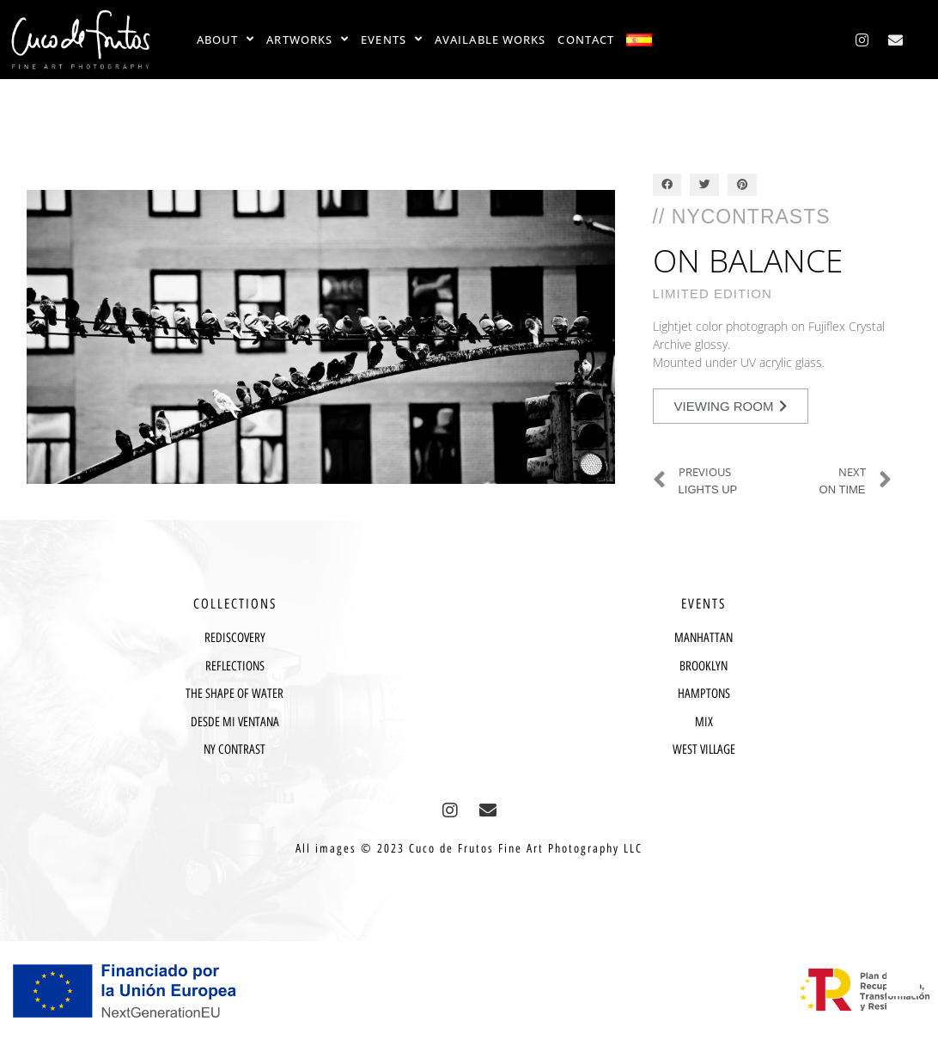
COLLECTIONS (235, 604)
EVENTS (392, 39)
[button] (667, 185)
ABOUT (226, 39)
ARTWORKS (307, 39)
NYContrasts (751, 216)
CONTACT (585, 39)
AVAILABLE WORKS (490, 39)
